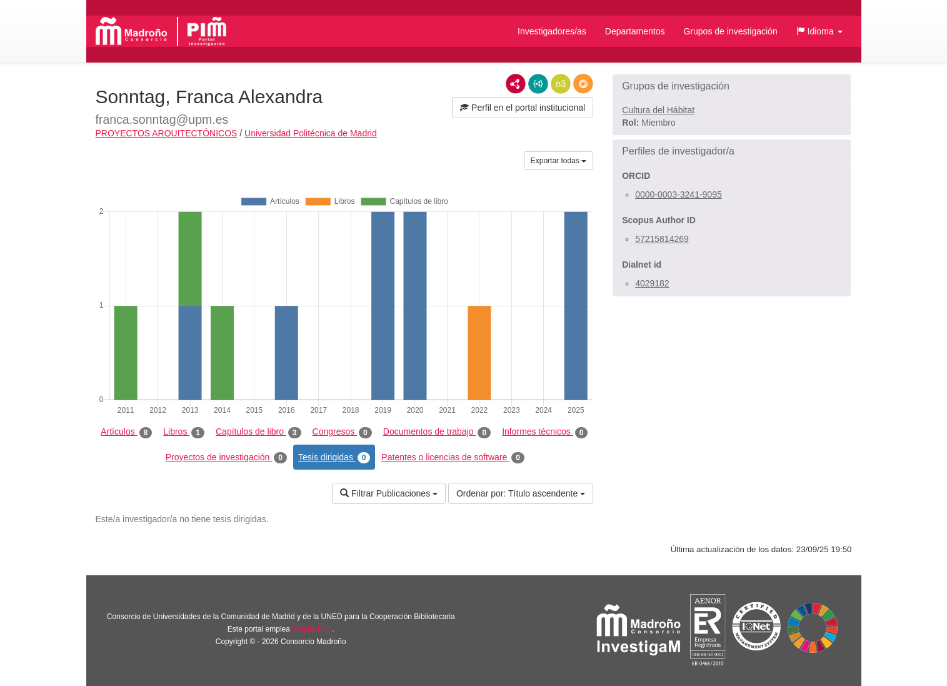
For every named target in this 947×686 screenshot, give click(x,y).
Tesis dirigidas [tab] (334, 457)
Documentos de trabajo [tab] (437, 432)
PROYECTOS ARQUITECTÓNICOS (167, 133)
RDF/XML (516, 84)
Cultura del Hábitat (658, 110)
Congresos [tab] (342, 432)
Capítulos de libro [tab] (258, 432)
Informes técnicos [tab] (545, 432)
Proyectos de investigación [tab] (226, 457)
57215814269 (662, 239)
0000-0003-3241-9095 (678, 194)
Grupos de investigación (730, 31)
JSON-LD (538, 84)
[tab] (732, 86)
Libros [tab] (183, 432)
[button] (819, 31)
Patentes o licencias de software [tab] (452, 457)
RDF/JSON (583, 84)
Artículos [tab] (126, 432)
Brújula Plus (312, 629)
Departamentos (635, 31)
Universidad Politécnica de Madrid (310, 133)
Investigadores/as (552, 31)
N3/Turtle (561, 84)
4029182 (652, 283)
